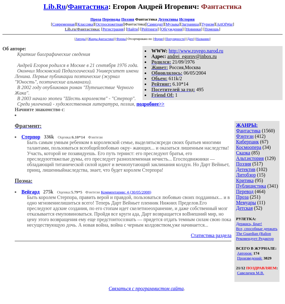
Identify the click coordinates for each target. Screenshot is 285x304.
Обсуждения (171, 29)
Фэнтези (244, 136)
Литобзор (246, 174)
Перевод (244, 191)
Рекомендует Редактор (255, 238)
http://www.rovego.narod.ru (196, 50)
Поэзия (127, 19)
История (187, 19)
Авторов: (245, 253)
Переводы (111, 19)
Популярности (175, 39)
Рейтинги (150, 29)
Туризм (208, 24)
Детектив (245, 169)
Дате (191, 39)
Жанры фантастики (100, 39)
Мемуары (246, 202)
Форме (158, 39)
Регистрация (113, 29)
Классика (85, 24)
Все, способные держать (256, 228)
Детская (244, 208)
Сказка (243, 152)
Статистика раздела (211, 235)
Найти (132, 29)
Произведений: (250, 258)
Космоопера (248, 147)
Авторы (81, 39)
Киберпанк (247, 141)
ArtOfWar (225, 24)
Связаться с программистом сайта (146, 288)
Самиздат (155, 24)
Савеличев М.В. (250, 273)
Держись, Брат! (249, 223)
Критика (244, 180)
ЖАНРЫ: (247, 125)
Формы (121, 39)
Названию (203, 39)
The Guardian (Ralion (253, 233)
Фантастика (88, 6)
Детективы (168, 19)
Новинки (193, 29)
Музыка (172, 24)
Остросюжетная (109, 24)
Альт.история (250, 158)
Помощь (212, 29)
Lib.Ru (55, 6)
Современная (63, 24)
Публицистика (251, 186)
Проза (95, 19)
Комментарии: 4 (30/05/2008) (126, 192)
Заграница (190, 24)
